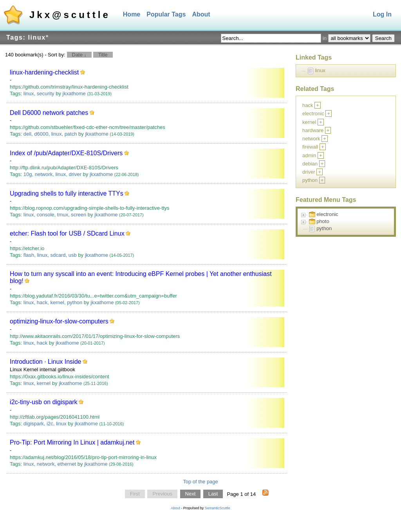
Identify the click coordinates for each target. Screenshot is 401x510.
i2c (50, 424)
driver (75, 174)
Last (213, 494)
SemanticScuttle (217, 508)
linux (28, 93)
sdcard (57, 255)
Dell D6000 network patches (49, 112)
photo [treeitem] (322, 221)
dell (27, 134)
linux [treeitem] (320, 70)
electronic (313, 113)
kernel (57, 302)
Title (103, 55)
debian (310, 164)
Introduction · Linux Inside (45, 361)
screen (78, 215)
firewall (310, 147)
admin (309, 155)
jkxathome (74, 93)
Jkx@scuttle (69, 14)
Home (131, 14)
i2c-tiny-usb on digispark (44, 402)
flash (28, 255)
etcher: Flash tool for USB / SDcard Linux (67, 233)
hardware (312, 130)
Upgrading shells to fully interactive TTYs (66, 193)
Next (190, 494)
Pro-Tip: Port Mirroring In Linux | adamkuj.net (72, 442)
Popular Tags (166, 14)
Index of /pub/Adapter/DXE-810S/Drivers (66, 153)
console (45, 215)
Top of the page (200, 482)
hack (42, 302)
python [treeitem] (324, 228)
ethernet (67, 464)
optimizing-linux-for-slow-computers (59, 321)
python (74, 302)
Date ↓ (79, 55)
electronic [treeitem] (327, 214)
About (201, 14)
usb (73, 255)
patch (71, 134)
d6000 (41, 134)
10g (27, 174)
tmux (62, 215)
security (45, 93)
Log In (382, 14)
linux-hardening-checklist (44, 72)
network (44, 174)
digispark (33, 424)
